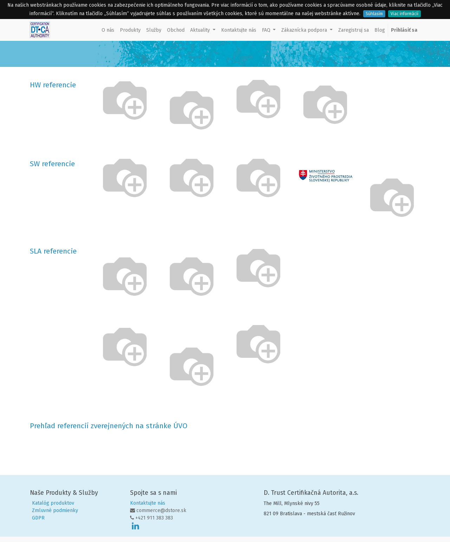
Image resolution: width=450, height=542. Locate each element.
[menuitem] (108, 30)
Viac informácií (404, 13)
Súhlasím (374, 13)
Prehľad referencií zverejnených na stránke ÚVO (108, 425)
